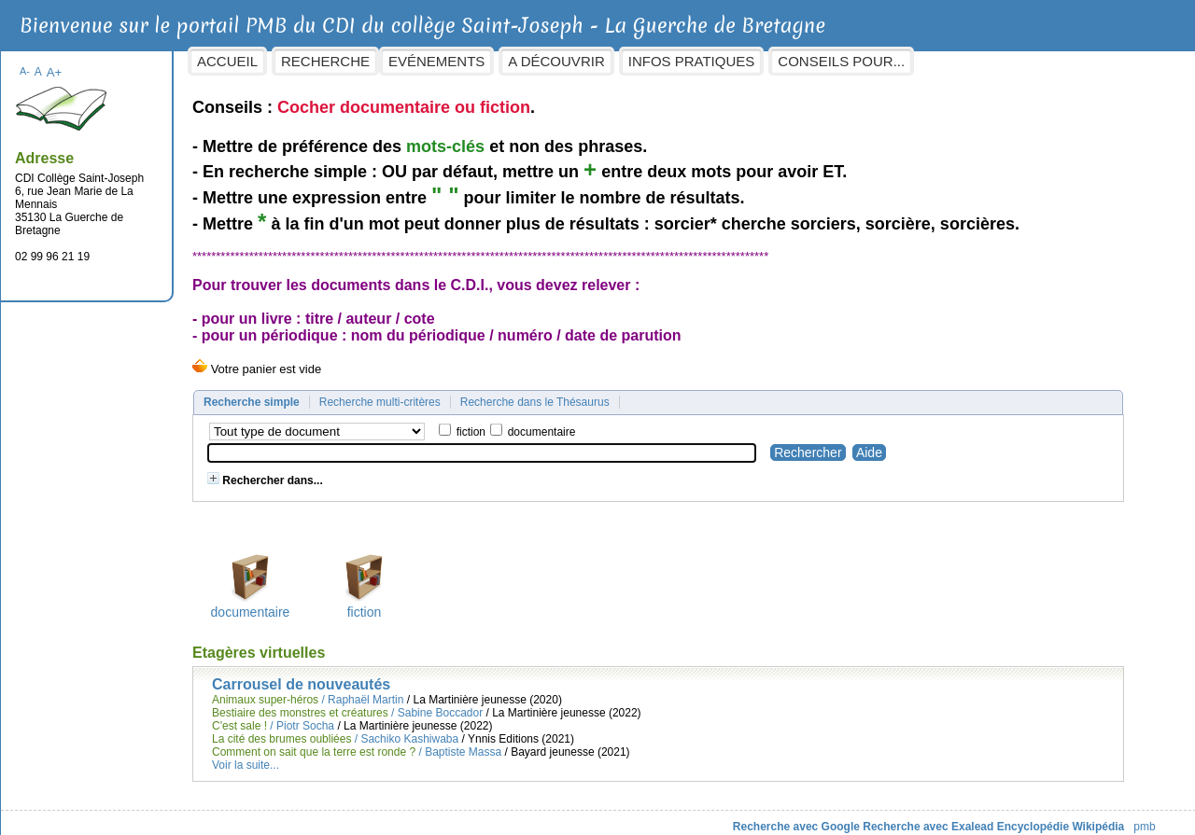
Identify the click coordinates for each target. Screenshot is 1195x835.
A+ (69, 63)
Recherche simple (267, 392)
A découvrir (572, 61)
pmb (1127, 817)
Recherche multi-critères (395, 392)
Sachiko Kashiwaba (425, 729)
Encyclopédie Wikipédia (1043, 817)
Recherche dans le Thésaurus (550, 392)
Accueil (243, 61)
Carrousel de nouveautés (317, 675)
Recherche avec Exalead (911, 817)
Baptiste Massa (479, 742)
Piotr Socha (321, 716)
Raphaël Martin (381, 690)
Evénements (452, 61)
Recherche (341, 61)
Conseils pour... (857, 61)
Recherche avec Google (778, 817)
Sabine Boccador (455, 703)
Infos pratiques (706, 61)
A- (40, 61)
